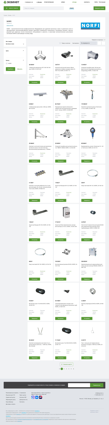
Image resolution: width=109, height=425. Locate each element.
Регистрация (102, 2)
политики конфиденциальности (24, 419)
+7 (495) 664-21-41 (99, 395)
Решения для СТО (10, 395)
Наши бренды (9, 402)
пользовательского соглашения (40, 419)
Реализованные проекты (12, 392)
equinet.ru (37, 410)
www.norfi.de (10, 25)
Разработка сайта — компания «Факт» (94, 411)
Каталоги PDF (23, 397)
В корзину (34, 82)
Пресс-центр (23, 395)
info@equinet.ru (99, 393)
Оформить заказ (99, 8)
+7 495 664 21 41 (29, 2)
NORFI (8, 63)
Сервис (63, 2)
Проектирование (49, 2)
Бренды (74, 2)
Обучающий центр (10, 399)
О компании (23, 392)
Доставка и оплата (10, 404)
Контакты (87, 2)
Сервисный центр (10, 397)
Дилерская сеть (24, 399)
